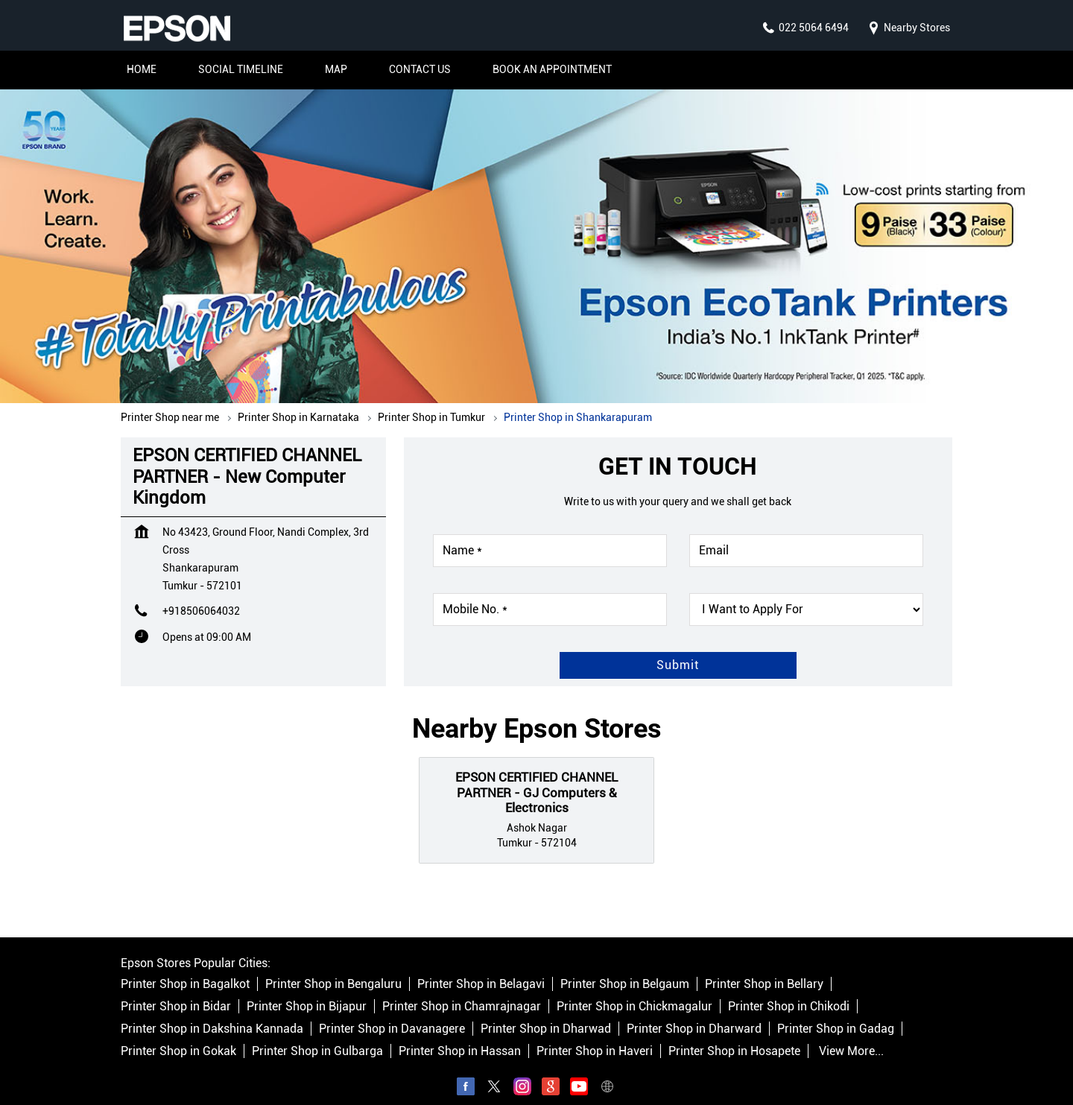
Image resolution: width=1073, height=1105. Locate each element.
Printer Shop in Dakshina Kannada (212, 1014)
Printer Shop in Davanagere (392, 1014)
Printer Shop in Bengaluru (333, 969)
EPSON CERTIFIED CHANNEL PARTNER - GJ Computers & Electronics (536, 777)
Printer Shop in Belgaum (624, 969)
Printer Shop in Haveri (594, 1036)
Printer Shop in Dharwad (546, 1014)
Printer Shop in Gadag (835, 1014)
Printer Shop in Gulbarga (317, 1036)
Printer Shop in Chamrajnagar (461, 991)
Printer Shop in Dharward (694, 1014)
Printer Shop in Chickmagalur (634, 991)
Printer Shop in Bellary (764, 969)
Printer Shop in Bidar (176, 991)
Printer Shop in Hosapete (734, 1036)
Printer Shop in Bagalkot (185, 969)
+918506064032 (201, 596)
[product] (806, 594)
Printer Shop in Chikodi (788, 991)
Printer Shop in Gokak (178, 1036)
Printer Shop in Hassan (460, 1036)
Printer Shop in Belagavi (481, 969)
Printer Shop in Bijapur (307, 991)
